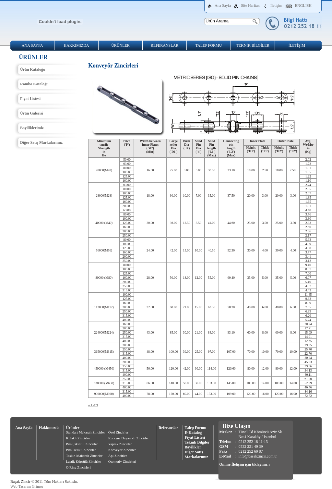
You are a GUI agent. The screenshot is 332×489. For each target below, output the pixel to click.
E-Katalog (193, 432)
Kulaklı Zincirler (78, 438)
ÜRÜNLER (120, 45)
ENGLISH (303, 5)
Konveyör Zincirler (122, 450)
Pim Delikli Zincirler (81, 450)
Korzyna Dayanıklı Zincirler (128, 438)
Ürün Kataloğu (32, 69)
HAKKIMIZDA (76, 45)
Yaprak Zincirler (120, 444)
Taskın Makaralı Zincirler (84, 456)
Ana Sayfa (223, 5)
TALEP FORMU (209, 45)
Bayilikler (193, 447)
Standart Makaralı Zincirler (85, 432)
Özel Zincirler (118, 432)
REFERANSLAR (164, 45)
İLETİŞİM (297, 45)
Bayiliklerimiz (32, 128)
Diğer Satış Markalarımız (41, 142)
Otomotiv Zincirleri (122, 461)
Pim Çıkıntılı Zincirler (82, 444)
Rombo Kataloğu (34, 84)
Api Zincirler (117, 456)
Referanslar (168, 427)
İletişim (276, 5)
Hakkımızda (49, 427)
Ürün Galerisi (31, 113)
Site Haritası (250, 5)
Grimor (37, 486)
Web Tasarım (20, 486)
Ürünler (72, 427)
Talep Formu (196, 427)
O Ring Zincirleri (78, 467)
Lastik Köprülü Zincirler (83, 461)
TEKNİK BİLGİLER (252, 45)
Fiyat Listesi (30, 98)
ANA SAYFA (32, 45)
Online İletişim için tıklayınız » (244, 464)
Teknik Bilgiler (197, 442)
